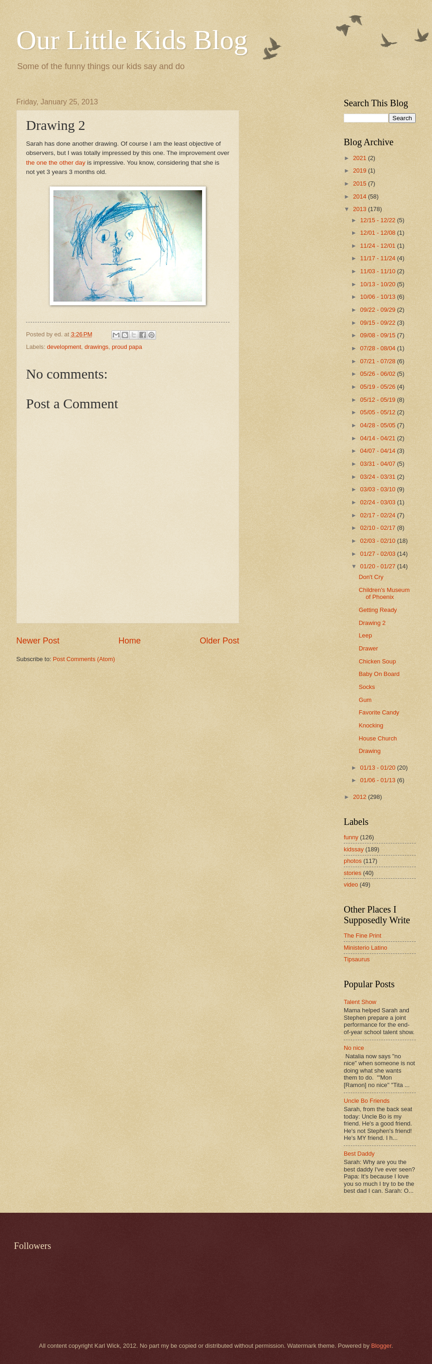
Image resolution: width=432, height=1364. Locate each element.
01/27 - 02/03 (378, 553)
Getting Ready (378, 609)
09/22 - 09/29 (378, 309)
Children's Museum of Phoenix (384, 593)
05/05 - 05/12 (378, 412)
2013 (360, 209)
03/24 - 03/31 (378, 476)
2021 (360, 157)
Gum (365, 699)
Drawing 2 (372, 622)
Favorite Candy (379, 712)
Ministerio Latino (365, 947)
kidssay (354, 849)
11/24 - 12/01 (378, 245)
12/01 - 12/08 (378, 232)
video (351, 884)
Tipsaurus (357, 959)
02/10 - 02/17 (378, 527)
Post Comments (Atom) (84, 659)
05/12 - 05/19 (378, 399)
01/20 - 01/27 (378, 566)
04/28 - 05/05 (378, 425)
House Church (378, 738)
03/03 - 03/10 (378, 489)
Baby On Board (379, 673)
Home (129, 640)
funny (351, 837)
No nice (354, 1047)
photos (353, 860)
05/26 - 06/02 (378, 373)
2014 (360, 196)
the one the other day (55, 162)
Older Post (219, 640)
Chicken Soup (377, 661)
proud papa (127, 346)
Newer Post (37, 640)
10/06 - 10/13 (378, 296)
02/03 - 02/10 (378, 540)
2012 (360, 796)
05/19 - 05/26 (378, 386)
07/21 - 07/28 (378, 361)
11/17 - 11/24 (378, 258)
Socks (367, 686)
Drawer (368, 648)
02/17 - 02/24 (378, 515)
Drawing (369, 750)
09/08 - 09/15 (378, 335)
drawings (97, 346)
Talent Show (360, 1001)
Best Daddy (359, 1153)
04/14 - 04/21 (378, 438)
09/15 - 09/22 (378, 322)
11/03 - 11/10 (378, 271)
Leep (365, 635)
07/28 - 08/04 (378, 348)
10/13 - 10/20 (378, 284)
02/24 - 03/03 (378, 502)
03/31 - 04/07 (378, 463)
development (64, 346)
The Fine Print (362, 935)
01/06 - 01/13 (378, 780)
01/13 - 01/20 (378, 767)
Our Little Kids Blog (132, 40)
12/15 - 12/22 (378, 220)
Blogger (381, 1345)
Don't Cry (371, 576)
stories (352, 872)
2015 (360, 183)
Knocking (371, 725)
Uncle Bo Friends (367, 1100)
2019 (360, 170)
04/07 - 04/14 (378, 450)
